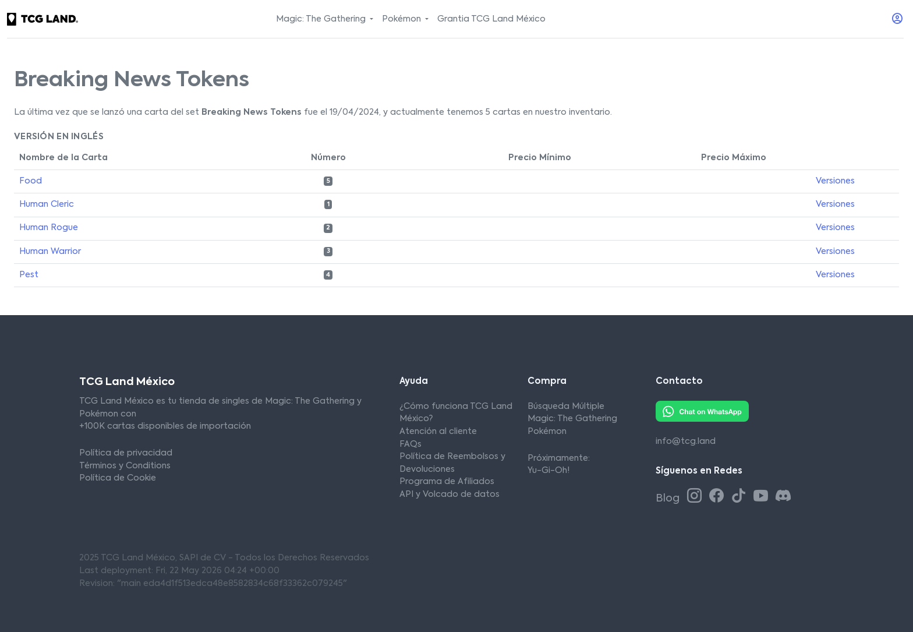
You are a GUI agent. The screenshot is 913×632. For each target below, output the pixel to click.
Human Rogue (48, 228)
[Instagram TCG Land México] (696, 497)
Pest (28, 275)
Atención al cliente (438, 432)
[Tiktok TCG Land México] (741, 497)
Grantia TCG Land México (491, 19)
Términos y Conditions (125, 466)
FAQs (410, 444)
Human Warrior (50, 252)
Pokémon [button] (402, 19)
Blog (669, 498)
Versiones (835, 181)
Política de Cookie (117, 478)
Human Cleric (46, 204)
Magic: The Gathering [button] (322, 19)
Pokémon (547, 432)
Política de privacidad (125, 453)
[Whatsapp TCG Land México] (702, 411)
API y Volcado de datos (449, 494)
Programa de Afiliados (446, 482)
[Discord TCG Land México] (783, 497)
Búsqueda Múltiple (566, 406)
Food (30, 181)
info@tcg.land (686, 441)
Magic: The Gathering (572, 419)
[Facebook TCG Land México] (718, 497)
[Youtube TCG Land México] (763, 497)
